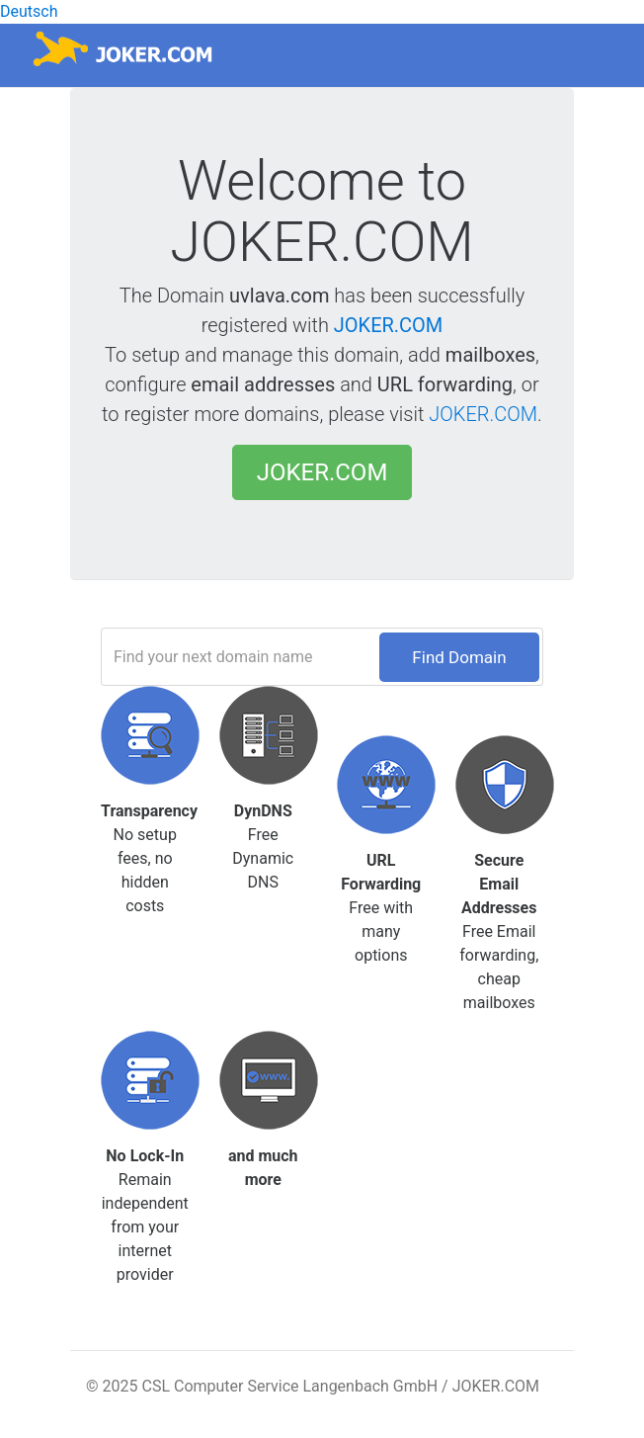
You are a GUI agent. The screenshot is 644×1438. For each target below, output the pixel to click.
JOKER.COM (388, 325)
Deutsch (28, 11)
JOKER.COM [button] (322, 472)
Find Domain (459, 657)
